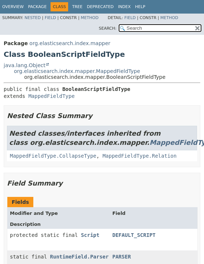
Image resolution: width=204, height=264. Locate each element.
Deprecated (100, 6)
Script (90, 235)
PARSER (121, 257)
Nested (33, 17)
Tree (77, 6)
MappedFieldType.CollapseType (53, 156)
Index (124, 6)
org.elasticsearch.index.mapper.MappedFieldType (77, 71)
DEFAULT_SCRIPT (134, 235)
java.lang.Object (24, 65)
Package (37, 6)
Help (140, 6)
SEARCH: (107, 28)
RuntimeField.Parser (79, 257)
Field (50, 17)
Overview (13, 6)
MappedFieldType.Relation (140, 156)
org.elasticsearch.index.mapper (69, 43)
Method (90, 17)
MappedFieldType (51, 96)
